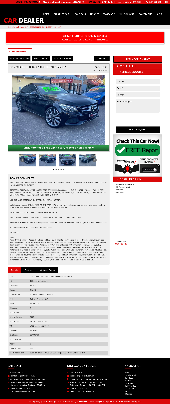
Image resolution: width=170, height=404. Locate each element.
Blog (159, 14)
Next (95, 160)
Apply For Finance (138, 59)
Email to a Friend (19, 58)
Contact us (145, 14)
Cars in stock (62, 14)
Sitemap (128, 394)
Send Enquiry (138, 129)
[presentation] (135, 119)
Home (46, 14)
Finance (94, 14)
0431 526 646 (155, 2)
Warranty (109, 14)
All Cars (20, 27)
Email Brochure (62, 58)
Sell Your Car (126, 14)
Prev (22, 160)
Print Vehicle (41, 58)
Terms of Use (48, 401)
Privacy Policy (35, 401)
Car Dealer (11, 27)
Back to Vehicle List (20, 51)
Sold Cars (80, 14)
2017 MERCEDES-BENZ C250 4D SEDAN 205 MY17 (43, 27)
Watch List (128, 66)
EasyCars (137, 401)
